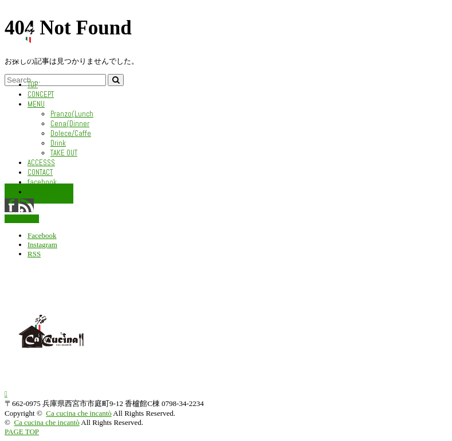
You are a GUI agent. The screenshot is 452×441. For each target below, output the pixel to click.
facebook (42, 182)
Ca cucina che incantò (78, 413)
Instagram (43, 192)
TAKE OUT (63, 153)
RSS (34, 253)
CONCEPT (40, 94)
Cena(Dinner (69, 123)
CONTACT (40, 172)
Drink (58, 143)
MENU (36, 104)
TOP (32, 84)
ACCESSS (41, 162)
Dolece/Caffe (70, 133)
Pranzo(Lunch (71, 114)
